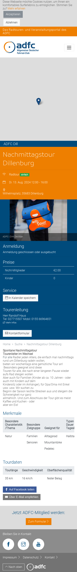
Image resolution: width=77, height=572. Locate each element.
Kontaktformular (17, 333)
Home (6, 344)
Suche (18, 344)
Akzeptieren (13, 14)
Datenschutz (33, 557)
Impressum (12, 557)
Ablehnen (12, 22)
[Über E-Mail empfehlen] (21, 497)
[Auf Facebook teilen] (20, 490)
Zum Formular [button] (38, 521)
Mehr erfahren (16, 8)
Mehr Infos (9, 322)
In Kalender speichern (20, 298)
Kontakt (51, 557)
